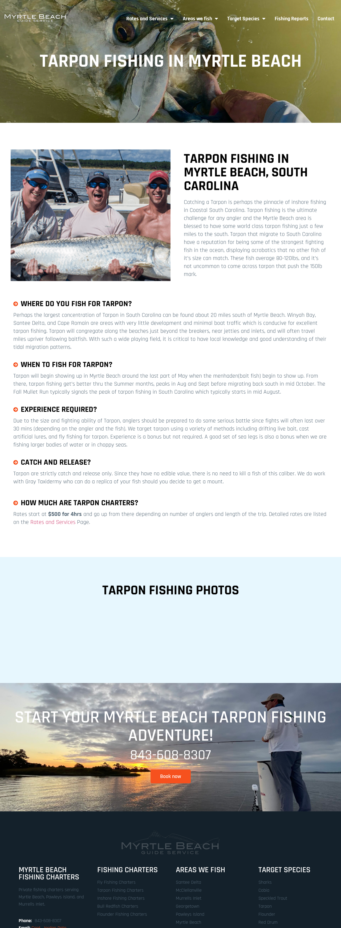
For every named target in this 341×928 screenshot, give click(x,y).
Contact (326, 18)
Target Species (246, 18)
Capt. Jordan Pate (48, 877)
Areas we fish (200, 18)
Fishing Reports (291, 18)
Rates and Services (150, 18)
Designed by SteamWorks (196, 901)
